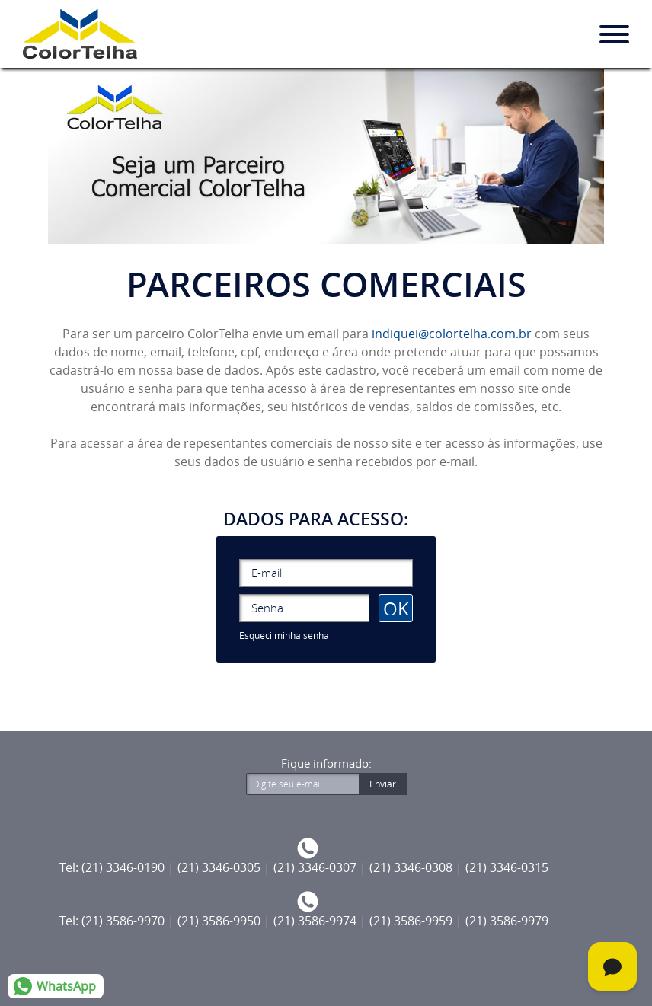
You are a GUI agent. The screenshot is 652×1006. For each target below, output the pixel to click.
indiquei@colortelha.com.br (452, 333)
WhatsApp (66, 986)
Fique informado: (326, 763)
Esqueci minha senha (284, 635)
